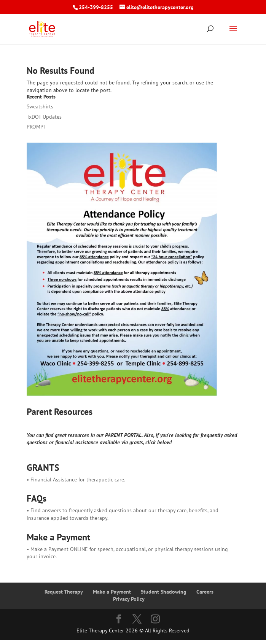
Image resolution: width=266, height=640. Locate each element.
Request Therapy (64, 591)
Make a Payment (112, 591)
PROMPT (36, 126)
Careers (204, 591)
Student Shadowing (163, 591)
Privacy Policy (129, 599)
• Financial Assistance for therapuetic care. (76, 479)
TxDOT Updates (44, 116)
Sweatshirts (40, 106)
